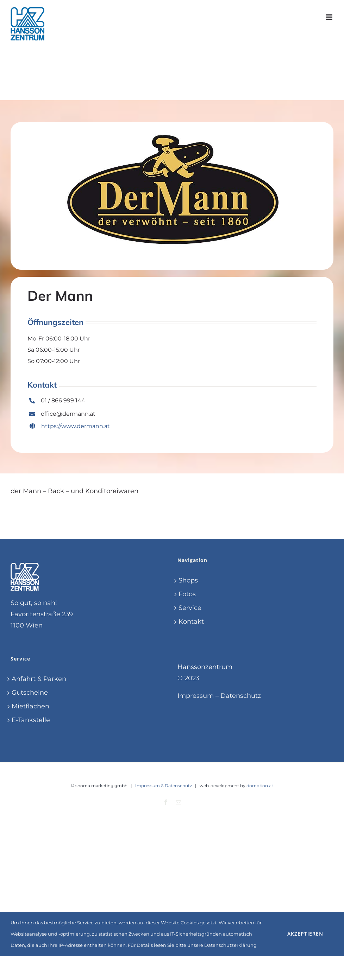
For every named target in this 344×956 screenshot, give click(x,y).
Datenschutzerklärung (230, 945)
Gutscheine (30, 692)
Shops (188, 580)
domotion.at (259, 785)
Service (190, 608)
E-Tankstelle (31, 720)
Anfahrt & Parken (39, 679)
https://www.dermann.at (70, 426)
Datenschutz (240, 696)
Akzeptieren (305, 933)
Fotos (187, 594)
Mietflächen (30, 706)
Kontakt (191, 621)
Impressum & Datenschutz (163, 785)
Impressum (195, 696)
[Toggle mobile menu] (329, 17)
